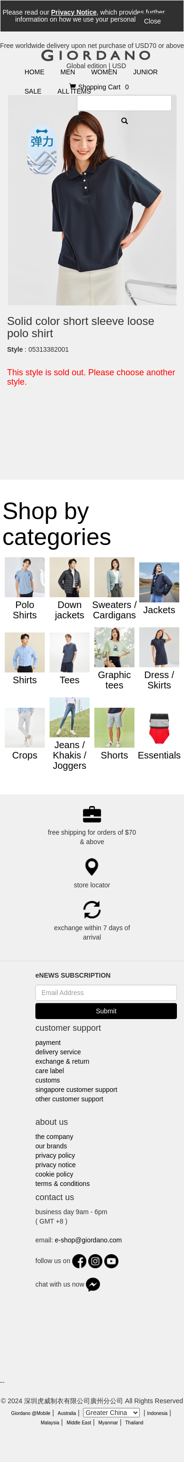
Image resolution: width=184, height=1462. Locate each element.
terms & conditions (62, 1183)
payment (48, 1042)
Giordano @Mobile (30, 1413)
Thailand (134, 1422)
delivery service (58, 1052)
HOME (34, 72)
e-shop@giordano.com (88, 1240)
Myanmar (108, 1422)
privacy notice (55, 1165)
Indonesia (157, 1413)
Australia (67, 1413)
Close (152, 21)
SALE (33, 91)
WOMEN (104, 72)
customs (47, 1080)
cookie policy (54, 1174)
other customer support (69, 1099)
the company (54, 1136)
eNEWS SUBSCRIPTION (72, 975)
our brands (51, 1146)
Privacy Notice (74, 12)
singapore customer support (76, 1089)
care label (49, 1071)
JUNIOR (145, 72)
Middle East (79, 1422)
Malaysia (50, 1422)
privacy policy (55, 1155)
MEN (67, 72)
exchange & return (62, 1061)
